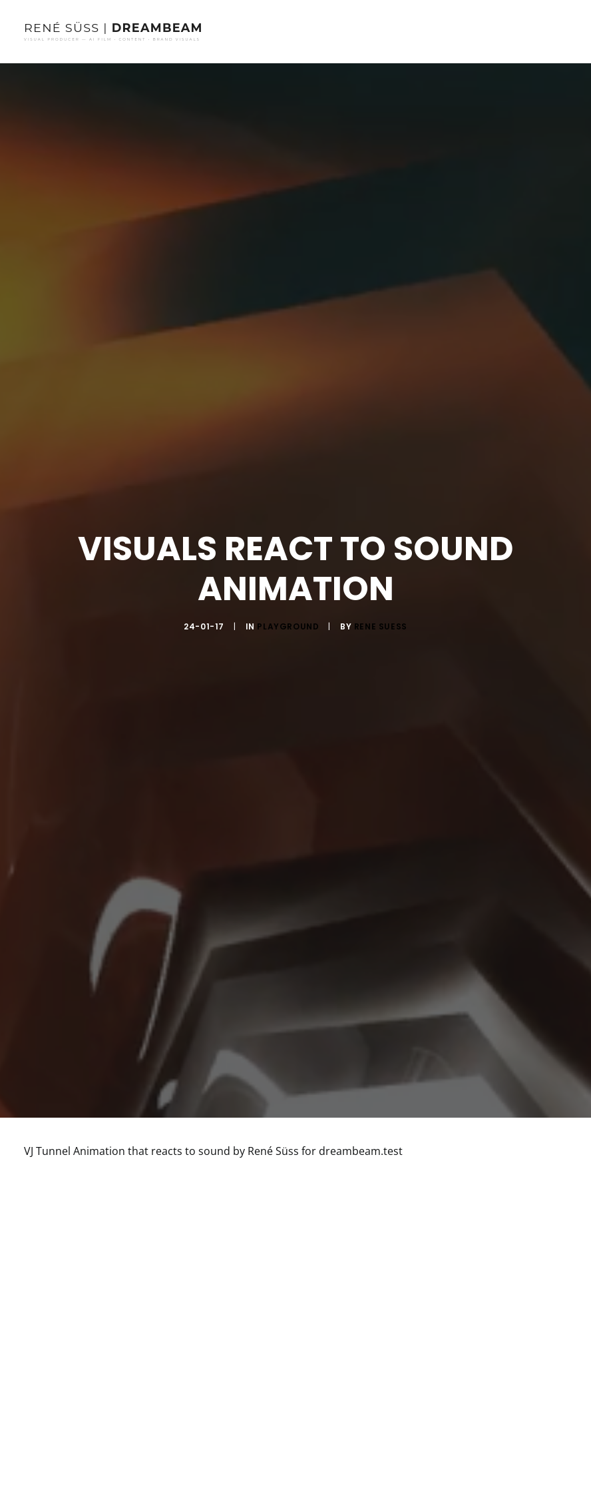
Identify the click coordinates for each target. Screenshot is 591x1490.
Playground (288, 620)
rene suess (380, 620)
